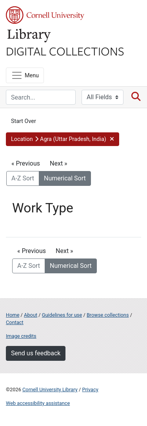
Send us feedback (35, 353)
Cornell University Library (50, 389)
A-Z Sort (22, 178)
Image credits (21, 336)
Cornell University (45, 15)
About (30, 315)
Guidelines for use (62, 315)
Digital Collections (65, 51)
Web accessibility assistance (38, 403)
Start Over (23, 121)
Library (29, 36)
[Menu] (25, 75)
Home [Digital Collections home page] (12, 315)
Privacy (90, 389)
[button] (62, 139)
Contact (15, 322)
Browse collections (108, 315)
